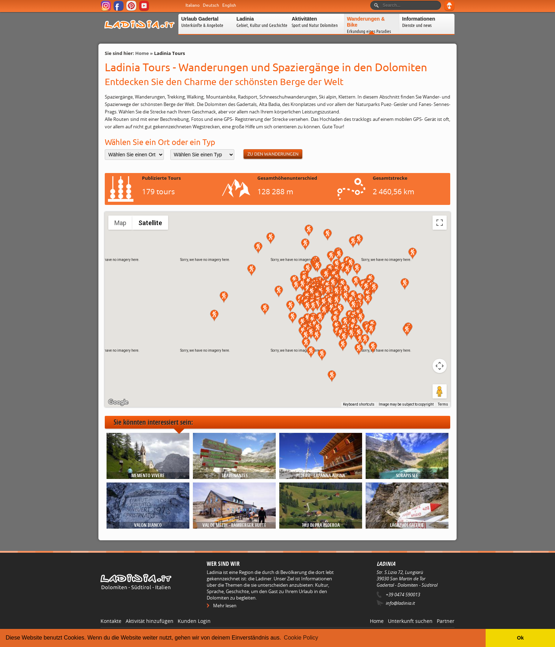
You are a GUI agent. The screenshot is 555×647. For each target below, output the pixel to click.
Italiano (192, 5)
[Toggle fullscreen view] (440, 223)
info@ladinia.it (400, 603)
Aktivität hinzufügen (149, 621)
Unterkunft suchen (410, 621)
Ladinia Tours (169, 53)
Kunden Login (194, 621)
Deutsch (211, 5)
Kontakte (111, 621)
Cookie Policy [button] (301, 638)
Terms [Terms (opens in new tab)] (443, 404)
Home (142, 53)
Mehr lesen (224, 605)
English (229, 5)
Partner (445, 621)
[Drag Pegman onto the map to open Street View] (440, 391)
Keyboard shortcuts (358, 404)
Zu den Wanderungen (272, 154)
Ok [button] (520, 638)
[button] (327, 235)
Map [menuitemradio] (120, 223)
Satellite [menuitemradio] (150, 223)
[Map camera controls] (440, 366)
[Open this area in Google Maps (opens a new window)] (118, 402)
